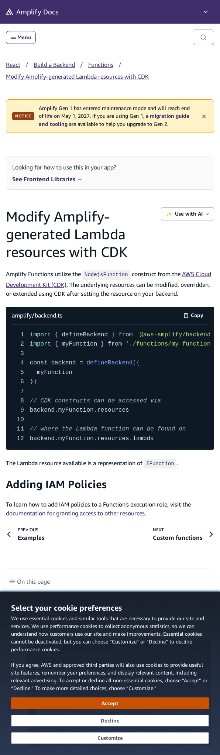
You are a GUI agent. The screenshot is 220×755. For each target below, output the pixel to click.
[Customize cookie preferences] (110, 738)
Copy (195, 315)
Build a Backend (54, 64)
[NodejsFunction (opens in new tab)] (106, 274)
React (13, 64)
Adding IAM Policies (56, 482)
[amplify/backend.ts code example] (110, 386)
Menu (21, 37)
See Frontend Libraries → (47, 179)
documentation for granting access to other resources (75, 511)
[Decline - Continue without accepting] (110, 721)
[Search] (203, 37)
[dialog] (110, 673)
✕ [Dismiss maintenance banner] (204, 116)
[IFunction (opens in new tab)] (160, 462)
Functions (100, 64)
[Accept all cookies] (110, 703)
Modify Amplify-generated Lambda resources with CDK (77, 76)
